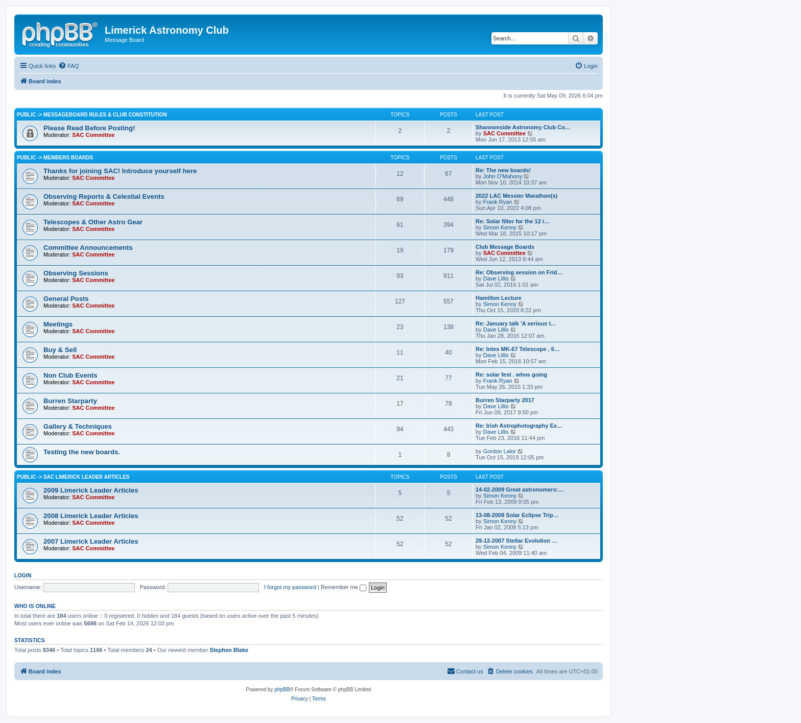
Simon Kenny (499, 227)
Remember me (343, 587)
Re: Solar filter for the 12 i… (513, 221)
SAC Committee (93, 135)
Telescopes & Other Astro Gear (93, 222)
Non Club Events (70, 375)
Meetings (58, 324)
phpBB (282, 689)
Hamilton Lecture (499, 298)
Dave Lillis (496, 278)
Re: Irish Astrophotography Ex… (519, 426)
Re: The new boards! (503, 170)
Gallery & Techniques (77, 426)
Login (22, 575)
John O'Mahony (503, 176)
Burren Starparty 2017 (505, 400)
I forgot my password (290, 587)
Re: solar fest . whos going (511, 374)
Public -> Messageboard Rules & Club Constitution (92, 115)
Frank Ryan (497, 202)
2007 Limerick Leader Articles (90, 541)
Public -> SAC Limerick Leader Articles (73, 477)
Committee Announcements (88, 247)
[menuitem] (68, 66)
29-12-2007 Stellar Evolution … (516, 541)
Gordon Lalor (499, 451)
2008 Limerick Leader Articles (90, 516)
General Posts (66, 298)
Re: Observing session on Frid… (519, 272)
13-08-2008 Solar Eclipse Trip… (517, 515)
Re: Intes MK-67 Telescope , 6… (518, 349)
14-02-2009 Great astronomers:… (519, 489)
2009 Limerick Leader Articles (90, 490)
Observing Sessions (75, 273)
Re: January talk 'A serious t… (516, 323)
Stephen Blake (228, 650)
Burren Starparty (70, 401)
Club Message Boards (505, 247)
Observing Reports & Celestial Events (103, 196)
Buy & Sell (60, 350)
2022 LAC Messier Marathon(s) (516, 196)
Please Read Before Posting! (89, 128)
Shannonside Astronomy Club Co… (523, 127)
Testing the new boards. (81, 452)
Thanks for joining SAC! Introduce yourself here (120, 171)
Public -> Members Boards (55, 157)
